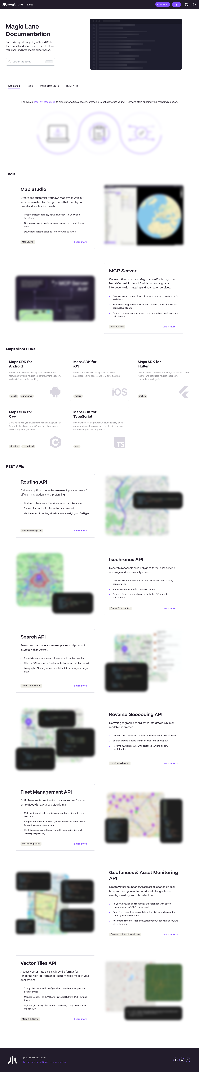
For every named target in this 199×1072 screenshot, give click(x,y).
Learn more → (82, 242)
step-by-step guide (44, 102)
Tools (30, 86)
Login (176, 4)
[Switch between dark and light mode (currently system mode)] (194, 4)
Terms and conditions (35, 1062)
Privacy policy (58, 1062)
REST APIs (72, 86)
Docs (30, 4)
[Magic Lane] (12, 4)
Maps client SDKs (49, 86)
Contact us (162, 4)
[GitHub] (186, 4)
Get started (14, 86)
